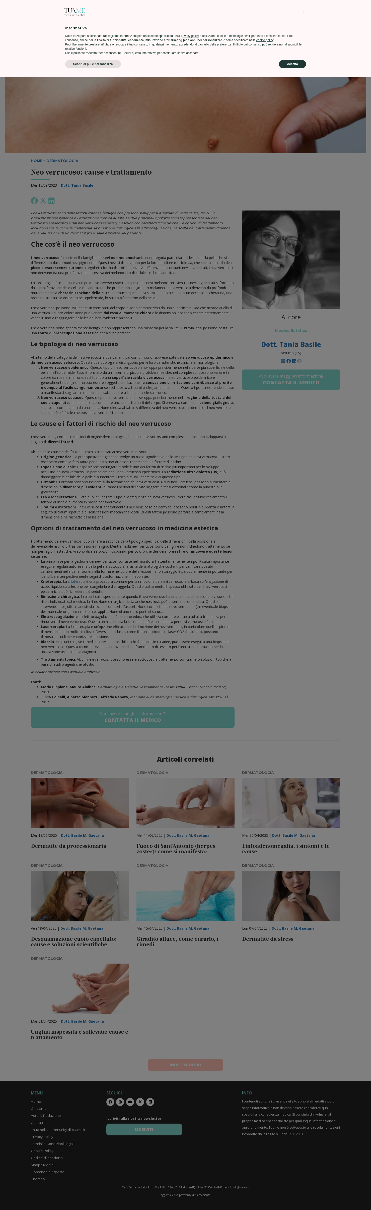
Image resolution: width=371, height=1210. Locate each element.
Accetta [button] (292, 1196)
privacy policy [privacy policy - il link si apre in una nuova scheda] (190, 1168)
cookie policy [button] (264, 1173)
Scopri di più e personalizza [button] (93, 1196)
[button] (304, 1145)
